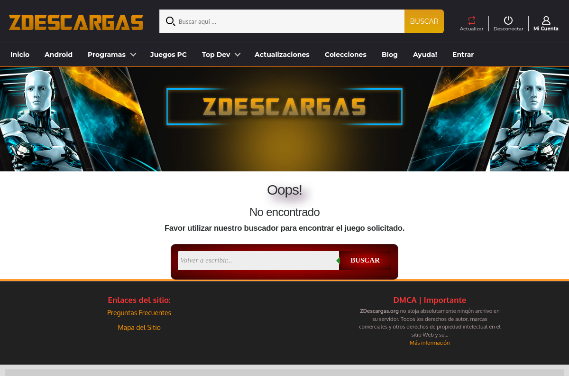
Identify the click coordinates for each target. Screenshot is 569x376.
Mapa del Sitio (139, 327)
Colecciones (346, 54)
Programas (107, 54)
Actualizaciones (282, 54)
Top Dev (216, 54)
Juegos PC (168, 54)
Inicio (19, 54)
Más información (430, 342)
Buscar (424, 21)
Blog (390, 54)
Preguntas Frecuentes (139, 313)
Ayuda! (425, 54)
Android (59, 54)
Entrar (463, 54)
